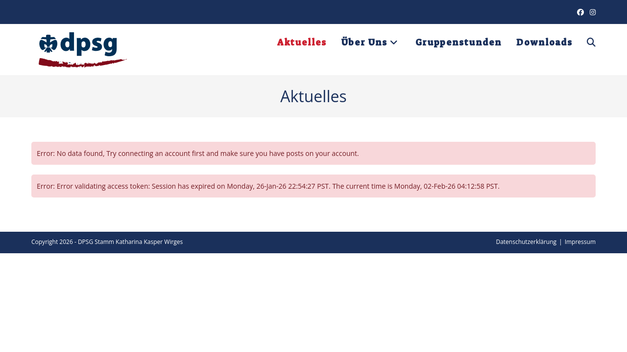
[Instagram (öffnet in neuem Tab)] (591, 12)
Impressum (580, 242)
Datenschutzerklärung (526, 242)
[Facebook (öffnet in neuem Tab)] (580, 12)
